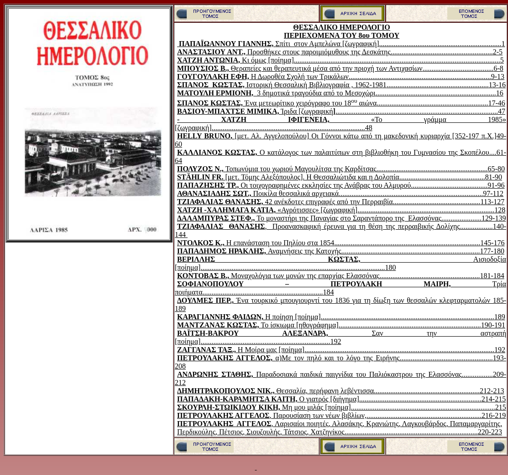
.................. (476, 226)
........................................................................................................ (399, 350)
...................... (461, 218)
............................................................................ (410, 251)
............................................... (442, 177)
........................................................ (442, 52)
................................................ (437, 202)
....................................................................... (265, 341)
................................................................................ (407, 243)
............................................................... (424, 415)
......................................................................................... (416, 111)
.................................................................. (436, 93)
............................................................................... (411, 193)
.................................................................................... (288, 128)
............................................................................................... (407, 317)
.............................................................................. (420, 76)
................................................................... (440, 44)
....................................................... (429, 276)
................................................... (446, 358)
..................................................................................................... (292, 267)
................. (477, 374)
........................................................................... (425, 210)
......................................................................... (411, 432)
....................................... (457, 68)
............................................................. (432, 103)
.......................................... (449, 185)
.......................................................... (427, 391)
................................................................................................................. (397, 60)
